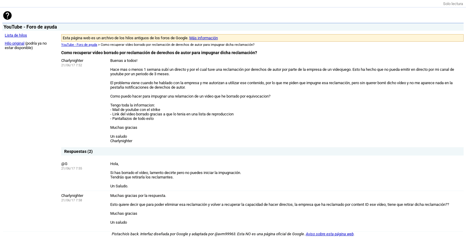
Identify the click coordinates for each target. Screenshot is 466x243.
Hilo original (14, 43)
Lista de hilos (16, 35)
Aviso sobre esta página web (330, 234)
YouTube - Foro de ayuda (79, 45)
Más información (203, 38)
